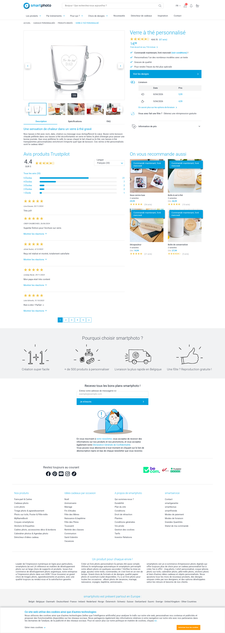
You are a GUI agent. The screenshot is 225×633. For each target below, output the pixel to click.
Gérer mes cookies (35, 627)
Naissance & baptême (74, 518)
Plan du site (120, 507)
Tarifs (117, 533)
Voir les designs (141, 74)
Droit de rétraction (123, 514)
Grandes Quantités (174, 522)
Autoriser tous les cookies (188, 627)
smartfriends (171, 510)
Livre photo (19, 507)
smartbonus (170, 507)
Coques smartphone (24, 522)
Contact (177, 15)
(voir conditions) (179, 52)
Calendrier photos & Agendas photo (31, 533)
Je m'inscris (85, 401)
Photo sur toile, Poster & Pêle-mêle (31, 514)
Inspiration (163, 15)
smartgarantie (171, 503)
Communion (70, 533)
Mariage (68, 507)
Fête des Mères (71, 514)
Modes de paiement (174, 514)
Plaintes (118, 518)
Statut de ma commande (176, 526)
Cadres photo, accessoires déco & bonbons (35, 529)
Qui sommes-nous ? (124, 499)
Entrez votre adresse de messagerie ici (97, 391)
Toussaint (69, 526)
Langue (100, 160)
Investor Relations (123, 537)
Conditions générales (125, 522)
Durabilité (119, 503)
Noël (66, 499)
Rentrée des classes (74, 529)
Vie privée (119, 526)
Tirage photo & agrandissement (29, 510)
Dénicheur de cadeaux (141, 15)
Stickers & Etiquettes (24, 526)
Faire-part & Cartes (23, 499)
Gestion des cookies (124, 529)
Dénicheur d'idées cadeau (26, 537)
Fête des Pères (71, 522)
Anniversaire (70, 503)
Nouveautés (119, 15)
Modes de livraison (174, 518)
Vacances (69, 541)
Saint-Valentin (71, 537)
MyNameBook (21, 518)
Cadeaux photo (21, 503)
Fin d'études (70, 510)
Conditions (120, 510)
